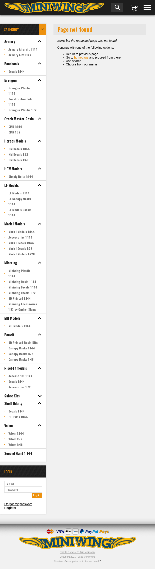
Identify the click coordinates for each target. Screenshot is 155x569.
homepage (81, 57)
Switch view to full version (77, 552)
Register (10, 508)
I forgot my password (18, 504)
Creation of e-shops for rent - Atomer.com (77, 561)
